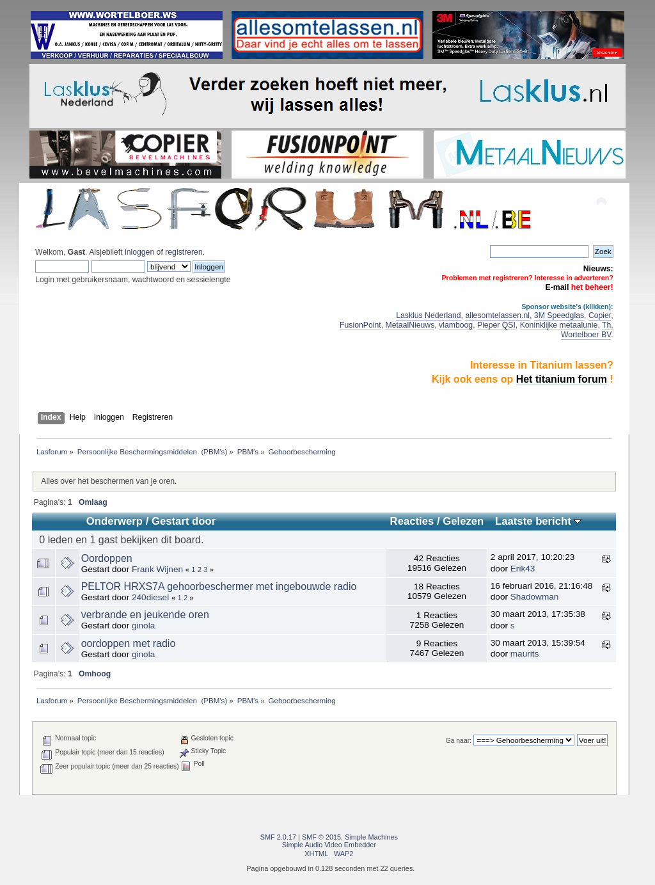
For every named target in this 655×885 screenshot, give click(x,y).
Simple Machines (371, 837)
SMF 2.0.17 (278, 837)
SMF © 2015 (321, 837)
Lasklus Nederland (428, 315)
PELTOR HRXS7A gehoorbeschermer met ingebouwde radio (219, 586)
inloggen (139, 252)
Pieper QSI (496, 325)
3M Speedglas (559, 315)
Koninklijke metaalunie (559, 325)
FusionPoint (360, 325)
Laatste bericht (538, 521)
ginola (143, 625)
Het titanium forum (561, 379)
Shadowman (534, 597)
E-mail (557, 287)
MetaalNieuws (409, 325)
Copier (599, 315)
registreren (183, 252)
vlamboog (456, 325)
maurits (524, 653)
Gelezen (463, 521)
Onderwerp (114, 521)
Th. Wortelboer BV (587, 330)
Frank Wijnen (157, 569)
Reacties (412, 521)
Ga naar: (458, 740)
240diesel (150, 597)
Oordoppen (106, 558)
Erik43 (522, 568)
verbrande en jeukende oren (145, 614)
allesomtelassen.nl (497, 315)
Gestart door (184, 521)
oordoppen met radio (128, 643)
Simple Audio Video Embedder (329, 845)
